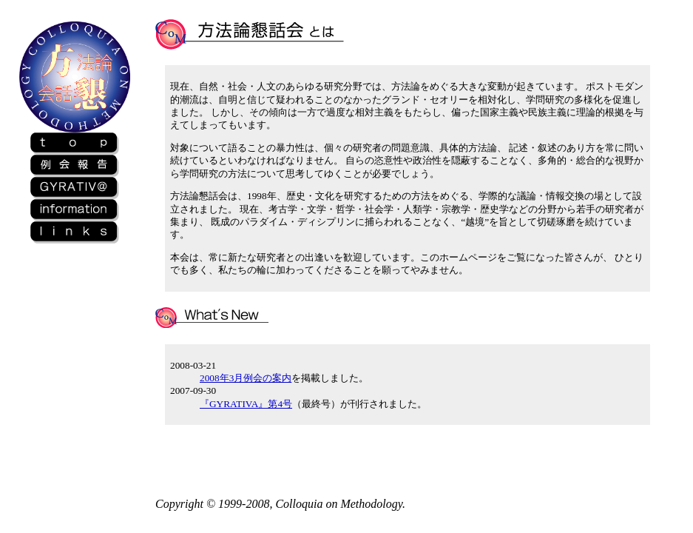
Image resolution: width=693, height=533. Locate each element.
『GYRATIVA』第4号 (246, 403)
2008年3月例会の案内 (245, 377)
